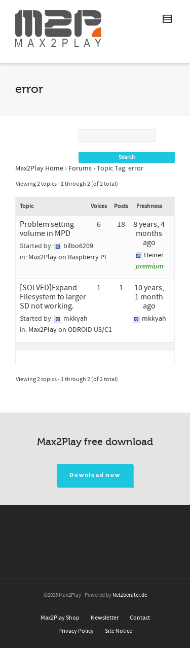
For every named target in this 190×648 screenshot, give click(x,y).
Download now (95, 475)
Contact (140, 618)
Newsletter (105, 618)
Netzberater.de (129, 595)
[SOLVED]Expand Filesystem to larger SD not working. (53, 297)
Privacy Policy (76, 631)
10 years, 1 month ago (149, 297)
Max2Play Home (39, 168)
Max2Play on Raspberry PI (67, 257)
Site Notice (118, 631)
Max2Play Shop (60, 618)
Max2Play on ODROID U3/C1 (70, 329)
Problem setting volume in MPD (47, 228)
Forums (80, 168)
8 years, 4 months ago (149, 233)
